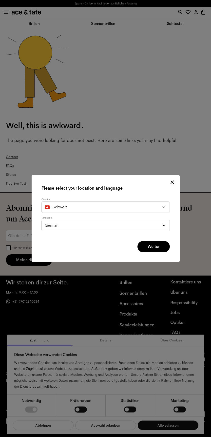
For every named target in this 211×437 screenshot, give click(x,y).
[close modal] (172, 182)
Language (46, 217)
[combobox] (105, 207)
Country (45, 199)
